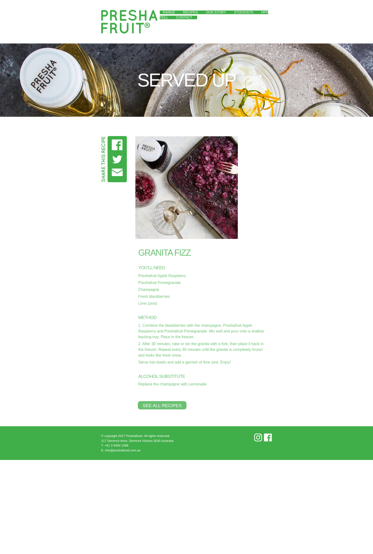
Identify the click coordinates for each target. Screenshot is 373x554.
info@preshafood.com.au (122, 450)
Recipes (190, 12)
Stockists (243, 12)
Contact (184, 17)
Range (169, 12)
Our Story (216, 12)
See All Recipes (161, 405)
